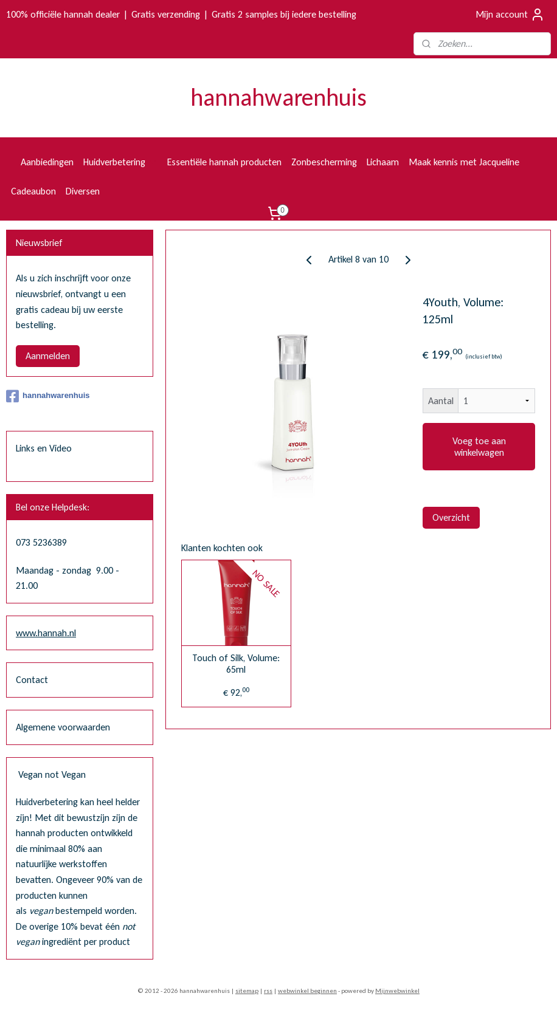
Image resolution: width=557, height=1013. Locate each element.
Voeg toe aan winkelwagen (478, 446)
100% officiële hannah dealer (63, 14)
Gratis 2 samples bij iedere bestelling (284, 14)
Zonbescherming (324, 162)
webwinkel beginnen (307, 991)
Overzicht (451, 517)
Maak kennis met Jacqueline (464, 162)
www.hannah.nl (46, 633)
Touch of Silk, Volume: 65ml (236, 663)
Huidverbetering (120, 162)
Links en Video (44, 448)
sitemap (246, 991)
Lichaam (383, 162)
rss (268, 991)
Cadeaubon (33, 191)
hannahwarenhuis (48, 396)
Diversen (83, 191)
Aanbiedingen (47, 162)
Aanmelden (48, 356)
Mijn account (510, 14)
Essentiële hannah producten (224, 162)
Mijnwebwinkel (397, 991)
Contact (32, 679)
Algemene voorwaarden (63, 727)
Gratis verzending (165, 14)
